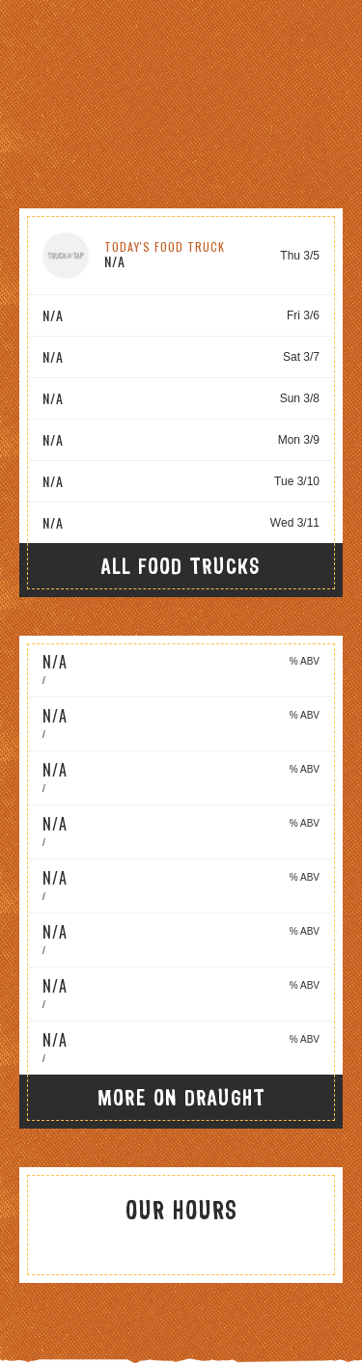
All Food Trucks (181, 566)
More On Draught (181, 1097)
